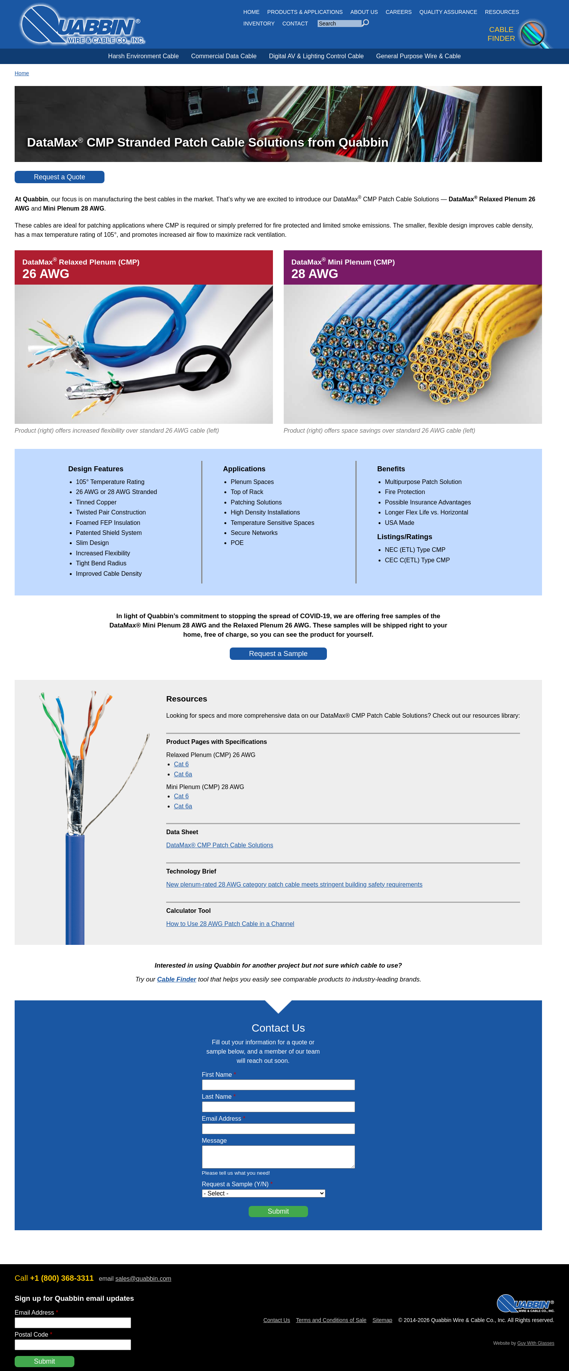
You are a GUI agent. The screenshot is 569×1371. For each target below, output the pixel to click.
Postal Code (33, 1334)
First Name (219, 1074)
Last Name (219, 1096)
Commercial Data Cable (224, 56)
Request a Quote (59, 177)
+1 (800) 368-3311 (62, 1278)
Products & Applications (305, 12)
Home (22, 73)
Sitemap (382, 1320)
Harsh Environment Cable (143, 56)
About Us (364, 12)
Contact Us (276, 1320)
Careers (399, 12)
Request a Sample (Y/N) (237, 1184)
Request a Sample (278, 653)
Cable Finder (176, 979)
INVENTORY (258, 23)
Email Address (224, 1118)
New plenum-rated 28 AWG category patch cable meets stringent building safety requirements (294, 884)
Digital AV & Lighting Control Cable (316, 56)
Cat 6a (183, 774)
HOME (251, 12)
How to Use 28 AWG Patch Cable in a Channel (230, 924)
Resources (502, 12)
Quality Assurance (448, 12)
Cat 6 (181, 764)
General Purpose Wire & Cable (418, 56)
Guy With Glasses (535, 1343)
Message (214, 1140)
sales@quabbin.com (143, 1278)
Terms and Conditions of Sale (331, 1320)
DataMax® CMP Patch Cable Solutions (219, 845)
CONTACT (295, 23)
